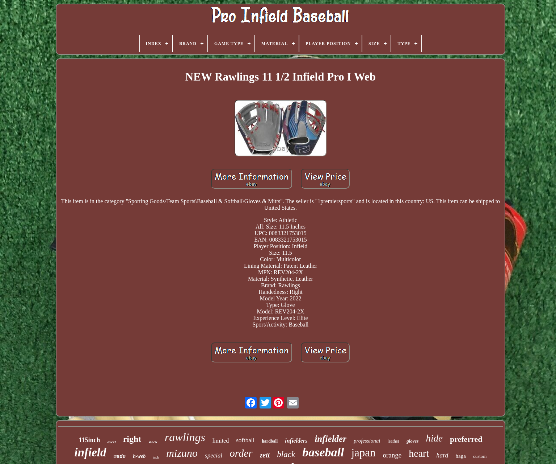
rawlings (185, 437)
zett (265, 455)
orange (392, 455)
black (286, 454)
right (132, 439)
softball (245, 440)
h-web (139, 456)
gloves (412, 441)
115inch (89, 440)
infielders (296, 441)
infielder (330, 439)
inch (156, 457)
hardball (270, 441)
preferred (466, 439)
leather (394, 441)
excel (112, 442)
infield (90, 452)
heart (419, 453)
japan (363, 452)
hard (442, 455)
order (240, 453)
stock (152, 442)
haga (461, 456)
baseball (323, 452)
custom (480, 456)
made (120, 456)
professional (367, 441)
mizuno (182, 453)
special (213, 455)
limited (220, 441)
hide (434, 438)
